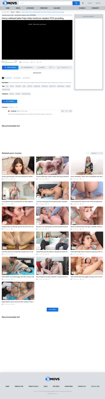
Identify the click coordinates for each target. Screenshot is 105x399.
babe (24, 86)
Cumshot (29, 86)
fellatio (12, 86)
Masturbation (60, 86)
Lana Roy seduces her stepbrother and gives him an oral (17, 251)
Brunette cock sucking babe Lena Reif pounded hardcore (52, 226)
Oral (7, 86)
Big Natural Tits (26, 93)
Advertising (69, 386)
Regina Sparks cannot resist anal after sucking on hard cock (18, 302)
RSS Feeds (56, 386)
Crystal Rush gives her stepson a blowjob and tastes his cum (52, 251)
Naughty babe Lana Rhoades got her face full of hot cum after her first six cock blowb (18, 226)
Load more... (53, 309)
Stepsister (18, 86)
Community (95, 8)
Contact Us (82, 386)
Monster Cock (6, 89)
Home (7, 8)
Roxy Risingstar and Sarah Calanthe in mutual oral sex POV (52, 276)
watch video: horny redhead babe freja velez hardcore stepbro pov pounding (43, 12)
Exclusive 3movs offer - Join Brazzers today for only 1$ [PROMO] (19, 15)
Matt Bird (27, 78)
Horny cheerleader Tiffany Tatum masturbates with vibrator (87, 176)
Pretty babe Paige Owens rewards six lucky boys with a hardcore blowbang (87, 251)
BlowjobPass (8, 78)
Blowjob (12, 93)
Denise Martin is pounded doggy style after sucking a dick (18, 276)
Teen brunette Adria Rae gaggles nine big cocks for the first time (87, 276)
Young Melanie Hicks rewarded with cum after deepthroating (18, 201)
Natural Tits (52, 86)
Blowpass (18, 78)
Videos (18, 8)
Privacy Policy (33, 386)
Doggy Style (37, 86)
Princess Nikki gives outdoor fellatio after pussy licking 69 (52, 176)
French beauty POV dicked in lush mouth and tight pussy (86, 201)
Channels (82, 8)
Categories (30, 8)
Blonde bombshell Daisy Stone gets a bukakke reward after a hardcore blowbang (87, 226)
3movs (56, 393)
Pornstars (43, 8)
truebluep (13, 111)
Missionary (44, 86)
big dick (68, 86)
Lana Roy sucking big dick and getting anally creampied (51, 201)
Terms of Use (19, 386)
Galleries (57, 8)
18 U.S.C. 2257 (95, 386)
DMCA (45, 386)
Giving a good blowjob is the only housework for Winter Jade (18, 176)
